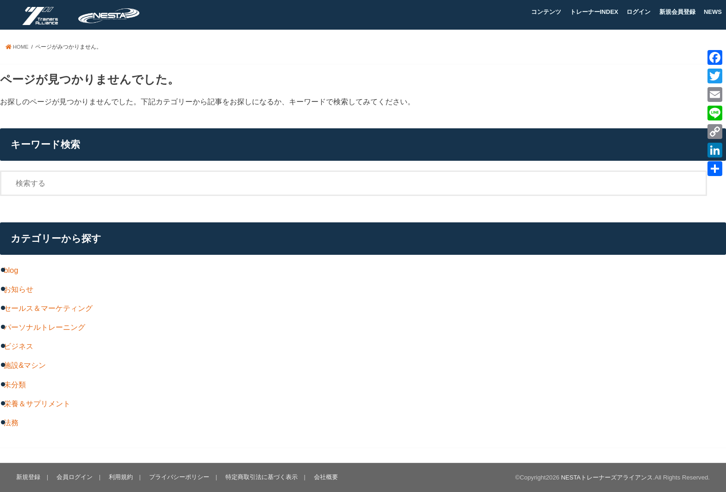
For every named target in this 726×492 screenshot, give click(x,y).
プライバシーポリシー (178, 476)
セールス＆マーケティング (48, 308)
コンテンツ (546, 11)
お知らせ (18, 289)
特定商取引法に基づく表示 (260, 476)
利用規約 (120, 476)
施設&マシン (25, 365)
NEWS (713, 11)
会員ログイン (74, 476)
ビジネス (18, 346)
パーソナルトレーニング (44, 327)
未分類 (15, 384)
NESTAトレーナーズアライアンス (607, 477)
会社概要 (324, 476)
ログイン (638, 11)
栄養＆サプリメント (37, 403)
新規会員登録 (677, 11)
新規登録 (28, 476)
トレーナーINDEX (594, 11)
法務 (11, 422)
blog (11, 270)
